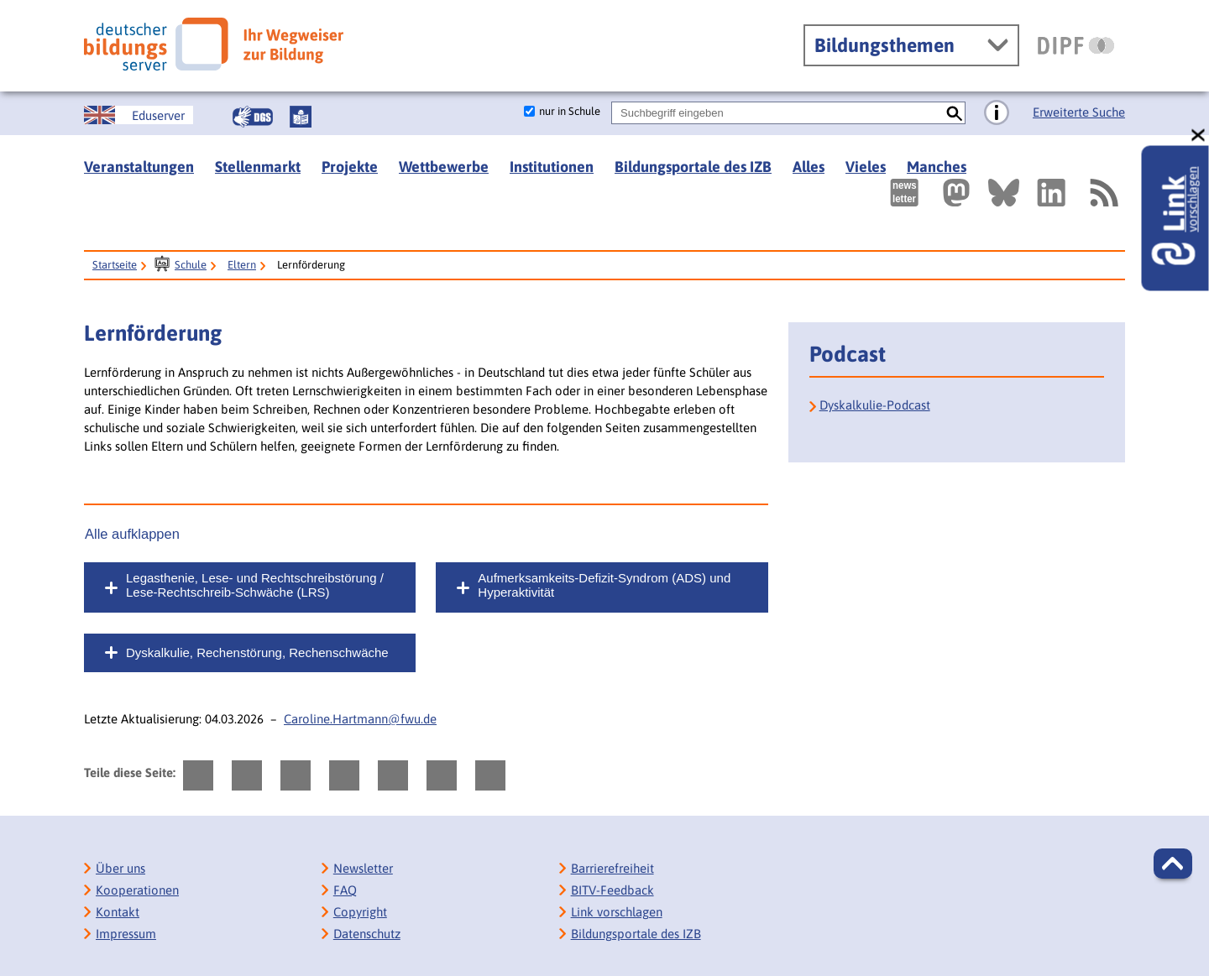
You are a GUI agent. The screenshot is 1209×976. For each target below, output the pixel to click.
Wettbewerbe (444, 166)
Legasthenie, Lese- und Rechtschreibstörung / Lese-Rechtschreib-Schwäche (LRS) (255, 585)
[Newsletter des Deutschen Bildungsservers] (904, 192)
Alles (808, 166)
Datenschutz (366, 933)
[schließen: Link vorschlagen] (1199, 135)
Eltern (242, 264)
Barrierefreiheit (612, 868)
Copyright (360, 912)
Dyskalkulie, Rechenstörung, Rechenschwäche (257, 652)
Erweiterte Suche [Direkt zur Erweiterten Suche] (1079, 112)
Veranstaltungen (139, 166)
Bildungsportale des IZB (693, 166)
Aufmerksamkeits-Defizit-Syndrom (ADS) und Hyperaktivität (604, 585)
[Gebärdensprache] (253, 117)
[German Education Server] (138, 115)
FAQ (345, 890)
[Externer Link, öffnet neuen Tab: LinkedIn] (1051, 192)
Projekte (350, 166)
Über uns (120, 868)
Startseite (114, 264)
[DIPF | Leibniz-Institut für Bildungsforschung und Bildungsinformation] (1076, 45)
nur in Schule (569, 111)
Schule (191, 264)
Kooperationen (137, 890)
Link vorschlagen (616, 912)
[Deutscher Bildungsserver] (213, 44)
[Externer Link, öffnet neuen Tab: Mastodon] (956, 192)
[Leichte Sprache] (300, 117)
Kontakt (117, 912)
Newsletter (363, 868)
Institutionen (552, 166)
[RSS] (1103, 192)
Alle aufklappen (132, 533)
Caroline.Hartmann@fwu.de (360, 719)
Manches (936, 166)
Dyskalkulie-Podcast (874, 405)
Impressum (126, 933)
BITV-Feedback (612, 890)
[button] (1173, 863)
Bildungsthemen (884, 45)
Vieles (865, 166)
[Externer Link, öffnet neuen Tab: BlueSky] (1004, 192)
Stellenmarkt (258, 166)
